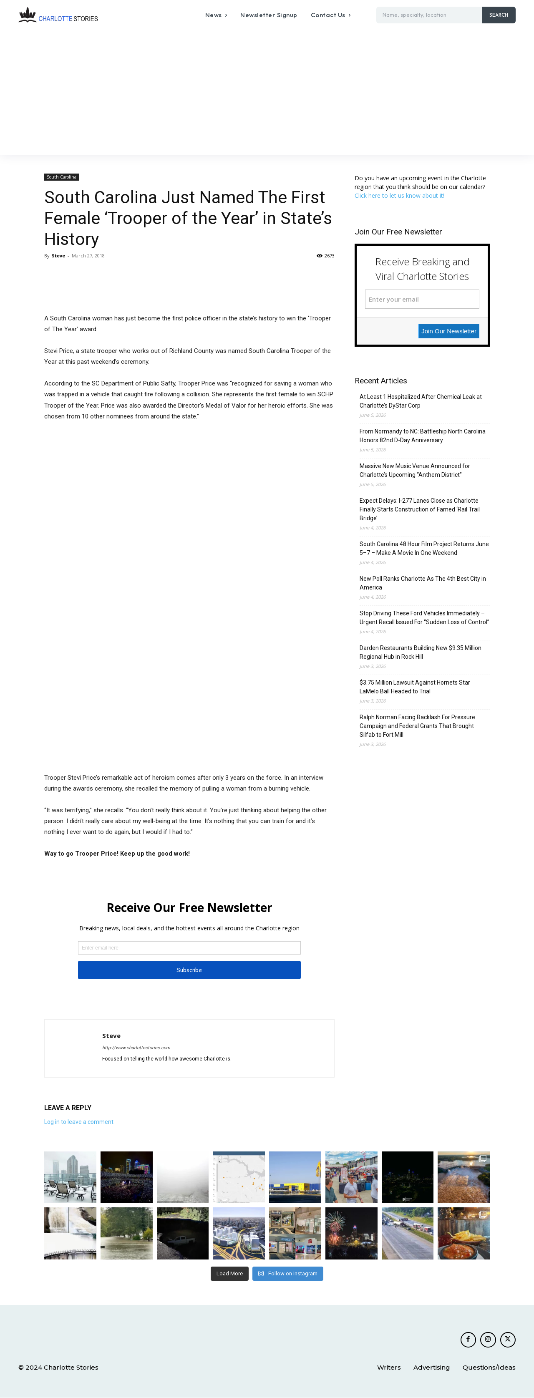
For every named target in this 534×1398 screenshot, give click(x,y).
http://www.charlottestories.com (136, 1047)
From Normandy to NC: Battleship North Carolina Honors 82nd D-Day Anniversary (423, 435)
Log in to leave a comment (78, 1121)
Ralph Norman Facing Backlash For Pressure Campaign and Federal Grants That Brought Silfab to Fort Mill (417, 726)
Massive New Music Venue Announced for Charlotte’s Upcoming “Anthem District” (415, 470)
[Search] (499, 15)
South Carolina (61, 177)
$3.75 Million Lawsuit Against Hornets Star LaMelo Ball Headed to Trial (415, 687)
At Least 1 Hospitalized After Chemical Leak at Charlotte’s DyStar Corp (421, 401)
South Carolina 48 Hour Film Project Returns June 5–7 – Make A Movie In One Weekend (424, 548)
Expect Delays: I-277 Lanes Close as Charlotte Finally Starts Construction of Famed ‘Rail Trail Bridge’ (420, 509)
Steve (58, 255)
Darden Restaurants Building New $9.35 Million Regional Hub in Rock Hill (420, 652)
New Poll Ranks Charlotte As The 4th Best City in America (423, 583)
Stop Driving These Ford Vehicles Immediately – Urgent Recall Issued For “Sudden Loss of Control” (424, 617)
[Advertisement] (267, 92)
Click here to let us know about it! (399, 195)
